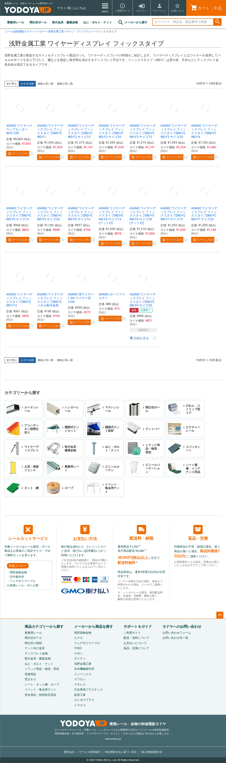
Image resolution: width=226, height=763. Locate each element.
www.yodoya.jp (113, 738)
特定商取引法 (121, 752)
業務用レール (15, 22)
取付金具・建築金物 (65, 22)
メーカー (40, 31)
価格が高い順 (65, 83)
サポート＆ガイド (138, 626)
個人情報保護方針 (151, 752)
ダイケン (80, 658)
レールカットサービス (28, 533)
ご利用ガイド (132, 632)
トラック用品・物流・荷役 (42, 668)
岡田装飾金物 (82, 632)
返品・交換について (136, 648)
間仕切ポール (38, 22)
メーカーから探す (132, 22)
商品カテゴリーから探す (44, 626)
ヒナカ (78, 637)
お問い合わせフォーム (176, 632)
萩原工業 (80, 694)
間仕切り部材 (33, 643)
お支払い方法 (85, 533)
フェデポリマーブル (87, 643)
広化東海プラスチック (88, 689)
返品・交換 (198, 533)
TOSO (78, 648)
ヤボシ (78, 653)
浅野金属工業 (56, 31)
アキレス (80, 684)
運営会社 (69, 752)
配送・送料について (136, 637)
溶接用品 (30, 674)
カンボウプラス (84, 700)
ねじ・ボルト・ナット (97, 22)
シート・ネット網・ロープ (42, 684)
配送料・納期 (141, 533)
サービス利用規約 (89, 752)
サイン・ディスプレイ (79, 31)
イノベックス (82, 674)
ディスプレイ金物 (36, 653)
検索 (217, 22)
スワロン (80, 679)
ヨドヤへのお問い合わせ (181, 626)
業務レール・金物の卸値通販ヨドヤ (113, 724)
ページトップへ (219, 615)
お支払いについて (135, 643)
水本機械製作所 (84, 668)
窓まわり (30, 679)
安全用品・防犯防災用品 (40, 694)
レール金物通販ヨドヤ (19, 31)
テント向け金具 (35, 648)
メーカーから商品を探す (93, 626)
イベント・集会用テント (40, 689)
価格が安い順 (45, 83)
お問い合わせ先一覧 (175, 637)
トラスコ (80, 705)
